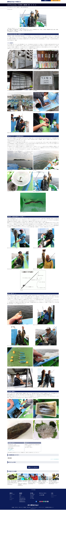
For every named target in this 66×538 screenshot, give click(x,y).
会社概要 (13, 535)
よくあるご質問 (41, 523)
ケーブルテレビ (12, 526)
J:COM (10, 525)
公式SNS (52, 522)
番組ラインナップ (21, 525)
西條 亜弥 (17, 31)
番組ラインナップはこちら (33, 488)
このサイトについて (41, 535)
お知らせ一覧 (20, 535)
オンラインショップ (53, 523)
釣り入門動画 (32, 526)
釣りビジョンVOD (12, 522)
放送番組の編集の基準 (22, 526)
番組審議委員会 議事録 (22, 527)
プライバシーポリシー (35, 535)
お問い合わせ (29, 535)
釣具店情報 (31, 525)
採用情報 (24, 535)
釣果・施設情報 (10, 449)
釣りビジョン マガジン (13, 7)
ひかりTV (11, 527)
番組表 (20, 523)
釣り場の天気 (32, 523)
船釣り (18, 7)
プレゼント (52, 525)
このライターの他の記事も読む (54, 459)
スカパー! (11, 523)
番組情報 (20, 521)
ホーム (46, 0)
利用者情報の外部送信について (49, 535)
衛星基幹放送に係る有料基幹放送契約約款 (22, 529)
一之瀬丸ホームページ (11, 450)
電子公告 (16, 535)
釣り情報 (31, 521)
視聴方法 (11, 521)
